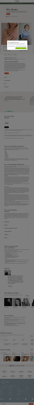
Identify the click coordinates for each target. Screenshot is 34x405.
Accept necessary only (21, 46)
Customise (11, 46)
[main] (17, 45)
